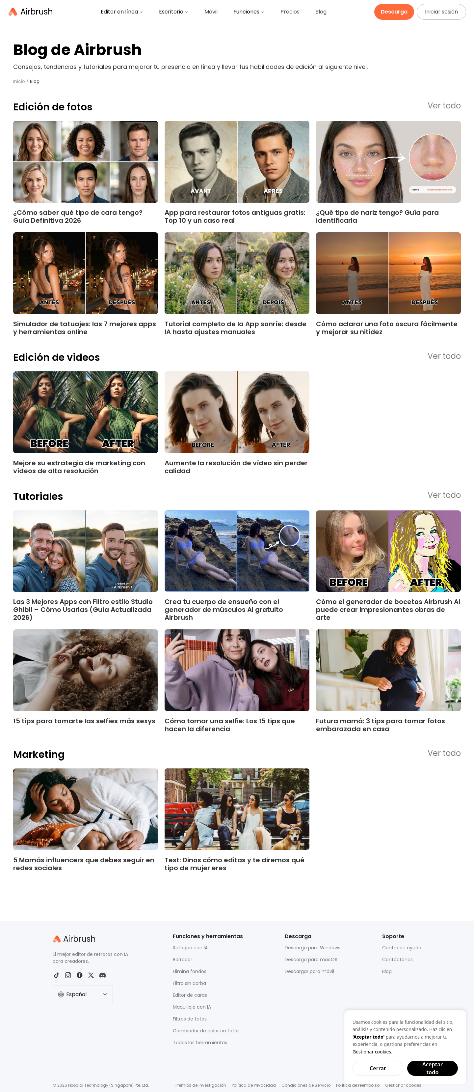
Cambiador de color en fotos (206, 1030)
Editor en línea (122, 11)
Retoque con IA (190, 947)
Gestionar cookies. (372, 1052)
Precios (290, 11)
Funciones (249, 11)
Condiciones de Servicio (305, 1085)
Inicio (19, 81)
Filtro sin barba (189, 983)
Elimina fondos (189, 971)
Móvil (211, 11)
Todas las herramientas (200, 1042)
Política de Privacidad (254, 1085)
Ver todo (444, 106)
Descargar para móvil (309, 971)
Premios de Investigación (200, 1085)
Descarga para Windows (312, 947)
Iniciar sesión (441, 11)
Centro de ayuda (401, 947)
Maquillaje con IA (192, 1007)
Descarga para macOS (311, 959)
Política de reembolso (358, 1085)
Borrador (182, 959)
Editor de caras (190, 995)
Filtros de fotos (190, 1019)
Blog (321, 11)
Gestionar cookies (403, 1085)
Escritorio (174, 11)
